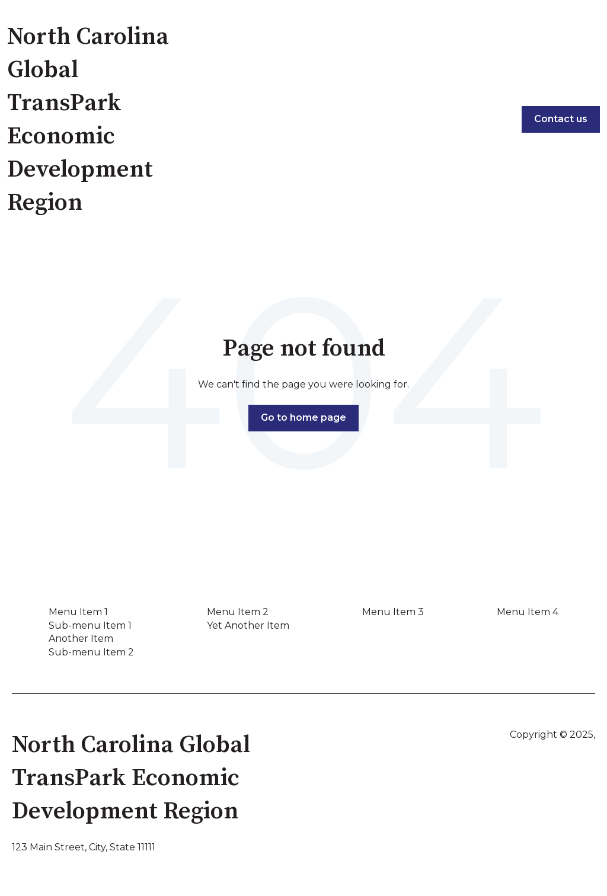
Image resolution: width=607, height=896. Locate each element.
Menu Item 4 (527, 611)
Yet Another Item (248, 625)
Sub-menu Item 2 (91, 652)
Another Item (81, 638)
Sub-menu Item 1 (90, 625)
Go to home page (303, 417)
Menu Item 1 (78, 611)
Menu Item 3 (393, 611)
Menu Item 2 (238, 611)
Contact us (560, 118)
